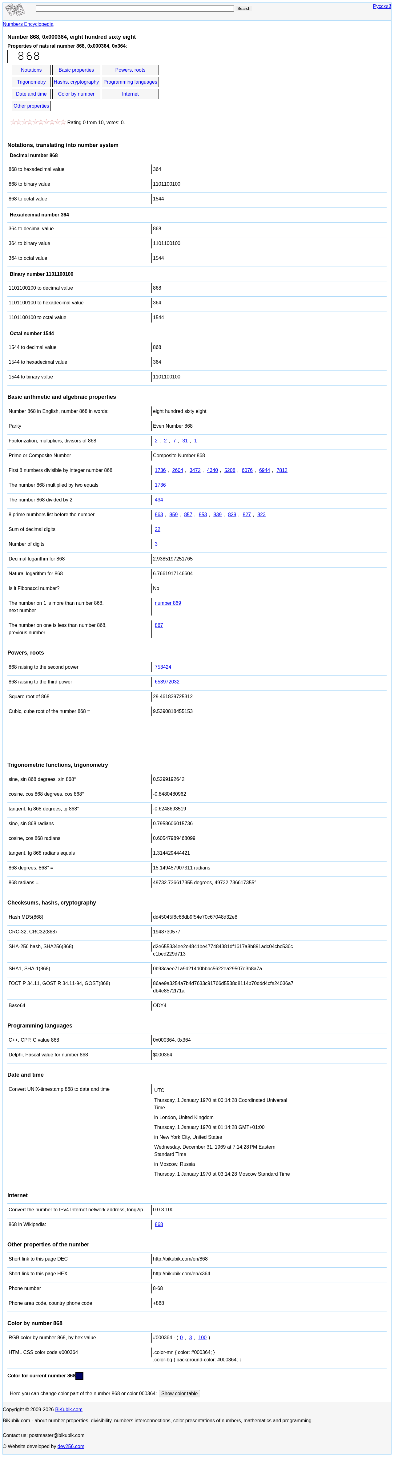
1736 (160, 470)
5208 (229, 470)
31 (185, 440)
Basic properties (76, 70)
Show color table (179, 1393)
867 (159, 625)
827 (247, 514)
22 (157, 529)
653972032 (167, 681)
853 (203, 514)
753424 (163, 667)
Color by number (76, 94)
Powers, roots (130, 70)
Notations (31, 70)
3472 (195, 470)
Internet (130, 94)
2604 (177, 470)
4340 (212, 470)
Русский (382, 6)
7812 (281, 470)
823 (261, 514)
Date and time (31, 94)
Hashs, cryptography (76, 82)
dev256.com (71, 1446)
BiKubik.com (68, 1409)
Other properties (31, 106)
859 (174, 514)
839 (217, 514)
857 (188, 514)
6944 (264, 470)
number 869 (168, 603)
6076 (247, 470)
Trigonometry (31, 82)
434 (159, 499)
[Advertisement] (215, 89)
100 (202, 1337)
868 (159, 1224)
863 (159, 514)
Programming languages (130, 82)
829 (232, 514)
